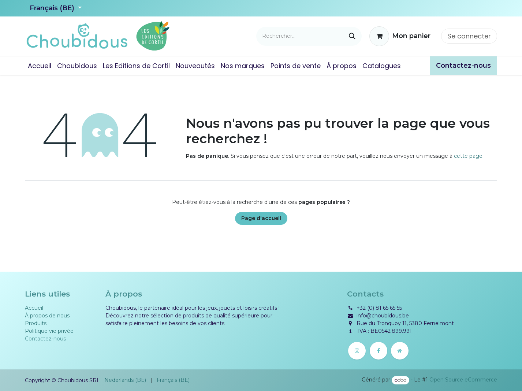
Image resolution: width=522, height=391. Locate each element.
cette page (468, 156)
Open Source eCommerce (463, 380)
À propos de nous (47, 315)
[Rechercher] (352, 36)
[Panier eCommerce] (400, 36)
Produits (35, 323)
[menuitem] (39, 66)
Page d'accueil (261, 218)
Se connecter (469, 36)
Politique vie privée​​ (49, 331)
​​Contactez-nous (463, 66)
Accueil (34, 308)
